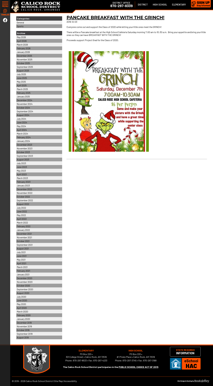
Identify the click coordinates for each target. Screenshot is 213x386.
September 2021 (25, 244)
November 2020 (25, 281)
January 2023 (23, 185)
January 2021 (23, 274)
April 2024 (22, 129)
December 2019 (24, 322)
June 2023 (22, 166)
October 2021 (23, 241)
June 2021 (21, 255)
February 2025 (23, 92)
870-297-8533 (80, 360)
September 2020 (25, 289)
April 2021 (21, 263)
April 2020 (22, 307)
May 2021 (21, 259)
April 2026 (22, 40)
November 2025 (24, 59)
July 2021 (21, 252)
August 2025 (23, 70)
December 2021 (24, 233)
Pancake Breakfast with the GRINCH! (115, 17)
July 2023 (21, 163)
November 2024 (25, 103)
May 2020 (21, 304)
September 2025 (25, 66)
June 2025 (22, 78)
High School (160, 4)
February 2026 (23, 48)
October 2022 (23, 196)
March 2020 (22, 311)
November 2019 (24, 326)
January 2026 (23, 52)
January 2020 (23, 318)
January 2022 (23, 230)
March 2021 (22, 267)
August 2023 (23, 159)
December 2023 (24, 144)
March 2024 (22, 133)
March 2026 (22, 44)
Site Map (58, 381)
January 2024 (23, 141)
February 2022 (23, 226)
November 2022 (24, 192)
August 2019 (23, 337)
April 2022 (22, 218)
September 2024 (25, 111)
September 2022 (25, 200)
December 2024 (24, 100)
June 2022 (22, 211)
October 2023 (23, 152)
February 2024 (24, 137)
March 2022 (22, 222)
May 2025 (21, 81)
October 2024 (23, 107)
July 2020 (21, 296)
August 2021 (23, 248)
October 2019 (23, 330)
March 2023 (22, 178)
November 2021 (24, 237)
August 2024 (23, 115)
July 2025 (21, 74)
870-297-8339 (121, 6)
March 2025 (22, 89)
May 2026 (21, 37)
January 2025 (23, 96)
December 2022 (24, 189)
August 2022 (23, 204)
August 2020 (23, 293)
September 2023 (25, 155)
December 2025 (24, 55)
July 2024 (21, 118)
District (143, 4)
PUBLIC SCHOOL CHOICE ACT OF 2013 (138, 367)
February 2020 (24, 315)
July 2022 (21, 207)
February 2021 (23, 270)
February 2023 (23, 181)
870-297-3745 (130, 360)
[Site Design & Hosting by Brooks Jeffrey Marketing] (193, 381)
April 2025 (22, 85)
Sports (20, 26)
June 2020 (22, 300)
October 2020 (23, 285)
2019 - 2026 (19, 381)
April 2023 (22, 174)
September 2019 (25, 333)
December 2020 (24, 278)
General (20, 22)
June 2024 (22, 122)
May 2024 (21, 126)
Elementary (179, 4)
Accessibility (70, 381)
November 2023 (24, 148)
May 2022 (21, 215)
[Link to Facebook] (5, 20)
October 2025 (23, 63)
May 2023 (21, 170)
